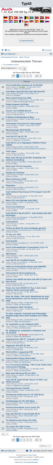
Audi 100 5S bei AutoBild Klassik (20, 260)
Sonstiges (16, 95)
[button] (13, 76)
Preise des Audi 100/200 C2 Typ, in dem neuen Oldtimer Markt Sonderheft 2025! (26, 289)
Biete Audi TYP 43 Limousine (19, 166)
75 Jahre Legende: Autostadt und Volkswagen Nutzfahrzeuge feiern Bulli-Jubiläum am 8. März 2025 (27, 315)
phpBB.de (36, 459)
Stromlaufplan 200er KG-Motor (19, 307)
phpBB (19, 457)
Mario (21, 168)
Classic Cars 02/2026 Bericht (18, 111)
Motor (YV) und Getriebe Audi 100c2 (21, 200)
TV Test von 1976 (13, 234)
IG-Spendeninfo (26, 40)
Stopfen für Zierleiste (15, 173)
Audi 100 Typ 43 (19, 189)
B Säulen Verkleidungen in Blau (20, 117)
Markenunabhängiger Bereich (23, 101)
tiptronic (22, 236)
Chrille (21, 390)
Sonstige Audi (18, 349)
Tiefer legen (11, 151)
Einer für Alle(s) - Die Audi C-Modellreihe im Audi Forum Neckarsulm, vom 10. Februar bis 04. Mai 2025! (27, 298)
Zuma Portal (32, 455)
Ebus (21, 275)
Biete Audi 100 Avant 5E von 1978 (20, 373)
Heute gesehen (18, 183)
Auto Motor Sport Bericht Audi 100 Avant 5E (25, 91)
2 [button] (20, 76)
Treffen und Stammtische (22, 89)
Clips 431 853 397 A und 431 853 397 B (23, 414)
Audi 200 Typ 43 (19, 114)
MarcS (21, 375)
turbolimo (22, 138)
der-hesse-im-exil (25, 230)
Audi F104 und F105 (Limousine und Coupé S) (29, 148)
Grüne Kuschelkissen (15, 207)
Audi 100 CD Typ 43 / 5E (16, 136)
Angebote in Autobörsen (21, 140)
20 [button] (36, 76)
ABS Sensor (11, 254)
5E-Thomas (23, 335)
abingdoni (22, 326)
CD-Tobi (22, 249)
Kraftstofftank (12, 222)
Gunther (22, 87)
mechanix (22, 162)
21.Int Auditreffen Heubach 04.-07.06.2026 (24, 85)
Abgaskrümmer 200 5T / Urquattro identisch (25, 339)
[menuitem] (7, 50)
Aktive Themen (24, 57)
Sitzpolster (10, 185)
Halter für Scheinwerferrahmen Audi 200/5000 (26, 267)
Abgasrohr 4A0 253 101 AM (18, 345)
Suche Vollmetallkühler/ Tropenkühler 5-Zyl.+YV (27, 247)
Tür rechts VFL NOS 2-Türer (18, 427)
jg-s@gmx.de (23, 243)
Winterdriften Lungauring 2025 (19, 352)
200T (21, 181)
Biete (15, 108)
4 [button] (27, 76)
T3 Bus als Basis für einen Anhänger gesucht (26, 228)
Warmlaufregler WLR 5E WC (18, 130)
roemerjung (23, 196)
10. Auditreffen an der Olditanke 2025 (22, 324)
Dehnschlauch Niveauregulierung (20, 273)
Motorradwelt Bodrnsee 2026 (18, 98)
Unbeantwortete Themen (9, 57)
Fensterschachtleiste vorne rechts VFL (23, 407)
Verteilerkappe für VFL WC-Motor (20, 401)
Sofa (20, 347)
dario (21, 341)
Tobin (21, 202)
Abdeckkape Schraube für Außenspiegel (23, 124)
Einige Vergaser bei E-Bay (17, 104)
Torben (21, 119)
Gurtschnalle (11, 241)
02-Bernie (22, 268)
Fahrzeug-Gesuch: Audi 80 (17, 388)
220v (21, 147)
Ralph (21, 93)
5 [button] (30, 76)
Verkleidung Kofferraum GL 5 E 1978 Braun (25, 395)
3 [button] (24, 76)
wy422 (21, 106)
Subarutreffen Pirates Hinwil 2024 (20, 358)
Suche (15, 121)
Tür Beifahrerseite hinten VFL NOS (21, 420)
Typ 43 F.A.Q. (18, 294)
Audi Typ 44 (17, 311)
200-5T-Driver (24, 100)
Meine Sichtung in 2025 (16, 179)
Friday (21, 309)
